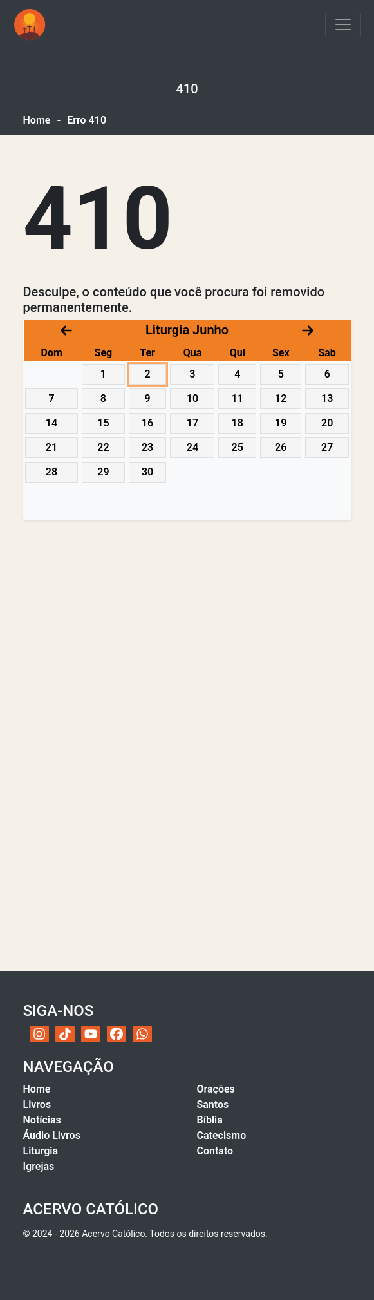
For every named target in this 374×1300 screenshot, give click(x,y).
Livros (37, 1104)
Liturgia (41, 1151)
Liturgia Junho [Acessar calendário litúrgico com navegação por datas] (187, 330)
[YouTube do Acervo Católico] (90, 1034)
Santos (213, 1104)
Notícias (42, 1120)
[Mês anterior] (66, 329)
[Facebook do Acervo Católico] (116, 1034)
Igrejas (39, 1166)
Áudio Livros (51, 1135)
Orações (216, 1089)
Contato (215, 1151)
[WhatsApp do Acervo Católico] (142, 1034)
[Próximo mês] (307, 329)
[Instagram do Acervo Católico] (39, 1034)
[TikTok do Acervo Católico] (65, 1034)
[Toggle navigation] (343, 24)
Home (37, 120)
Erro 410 (86, 120)
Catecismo (222, 1135)
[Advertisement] (187, 629)
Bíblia (210, 1120)
